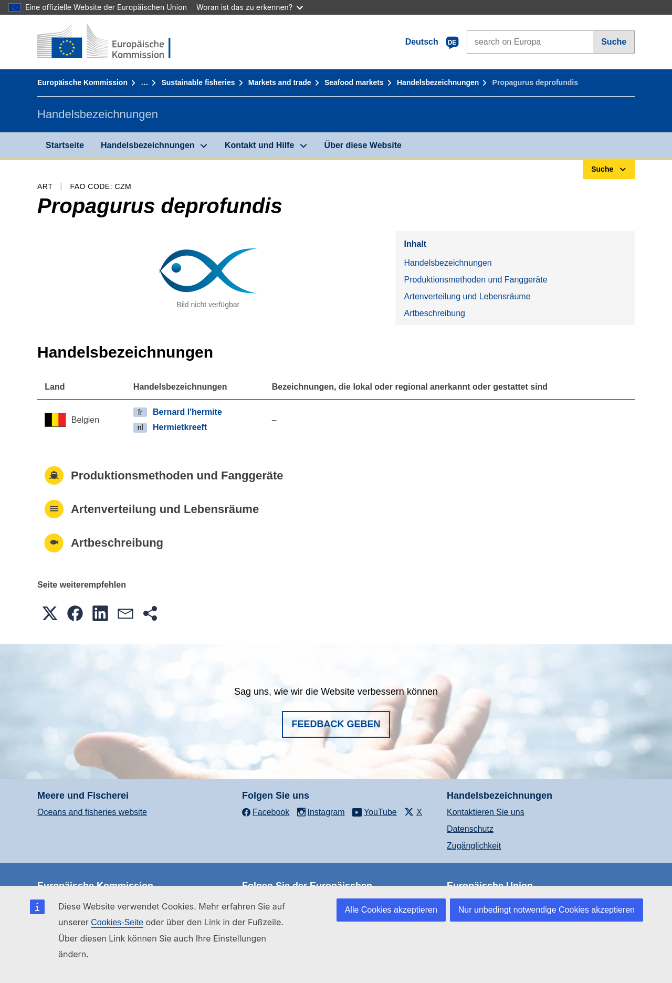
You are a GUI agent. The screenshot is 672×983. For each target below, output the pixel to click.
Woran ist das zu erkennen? (249, 7)
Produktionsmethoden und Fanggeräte (475, 279)
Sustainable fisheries (198, 82)
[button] (49, 613)
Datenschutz (470, 828)
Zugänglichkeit (474, 845)
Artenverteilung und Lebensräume (467, 296)
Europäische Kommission (82, 82)
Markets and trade (279, 82)
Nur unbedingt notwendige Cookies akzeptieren (546, 909)
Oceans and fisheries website (92, 812)
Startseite (65, 145)
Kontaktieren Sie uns (485, 812)
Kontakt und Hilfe (259, 145)
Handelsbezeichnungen (438, 82)
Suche (613, 41)
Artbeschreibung (434, 313)
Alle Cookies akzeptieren (391, 909)
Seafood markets (354, 82)
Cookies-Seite (117, 922)
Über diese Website (363, 145)
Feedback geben (335, 724)
